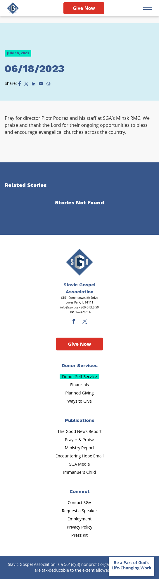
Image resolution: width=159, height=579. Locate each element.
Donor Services (80, 365)
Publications (79, 420)
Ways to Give (79, 401)
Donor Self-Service (79, 376)
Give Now (84, 8)
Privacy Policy (79, 527)
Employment (80, 519)
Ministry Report (79, 447)
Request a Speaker (79, 510)
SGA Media (79, 464)
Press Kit (79, 535)
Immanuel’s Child (79, 472)
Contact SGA (79, 502)
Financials (79, 384)
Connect (80, 491)
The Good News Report (80, 431)
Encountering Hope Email (80, 456)
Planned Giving (79, 393)
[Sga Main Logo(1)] (79, 262)
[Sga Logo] (13, 8)
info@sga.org (69, 307)
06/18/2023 (34, 68)
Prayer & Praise (79, 439)
